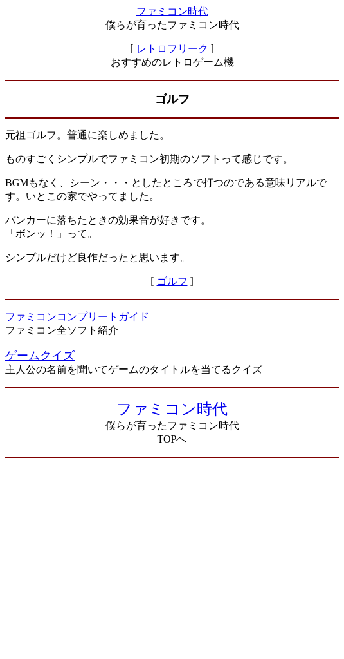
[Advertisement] (172, 558)
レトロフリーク (172, 48)
